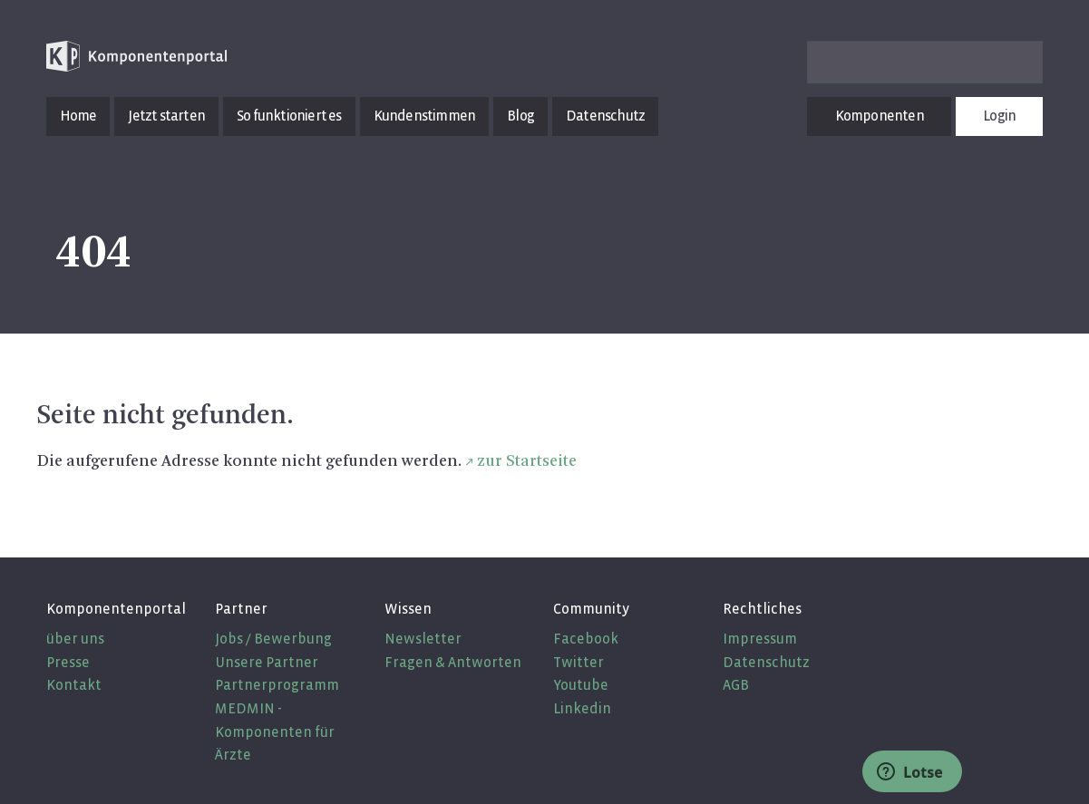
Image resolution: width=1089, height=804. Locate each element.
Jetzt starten (166, 115)
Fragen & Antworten (452, 662)
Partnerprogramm (277, 685)
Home (78, 115)
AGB (736, 685)
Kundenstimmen (425, 115)
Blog (520, 115)
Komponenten (879, 115)
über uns (75, 638)
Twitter (578, 662)
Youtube (580, 685)
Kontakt (74, 685)
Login (999, 115)
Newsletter (423, 638)
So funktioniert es (289, 115)
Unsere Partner (266, 662)
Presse (68, 662)
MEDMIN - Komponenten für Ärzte (275, 731)
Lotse (910, 772)
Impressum (760, 638)
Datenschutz (605, 115)
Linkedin (582, 708)
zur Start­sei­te (527, 461)
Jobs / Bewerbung (273, 638)
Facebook (585, 638)
